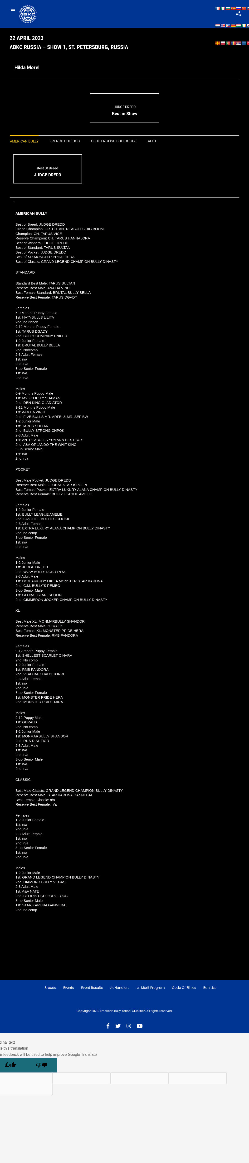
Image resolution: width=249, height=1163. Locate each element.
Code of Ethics (184, 992)
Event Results (92, 992)
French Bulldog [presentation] (71, 145)
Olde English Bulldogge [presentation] (126, 145)
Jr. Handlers (119, 992)
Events (68, 992)
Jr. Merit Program (151, 992)
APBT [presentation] (169, 145)
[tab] (26, 146)
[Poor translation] (41, 1069)
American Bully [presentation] (26, 146)
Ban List (209, 992)
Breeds (50, 992)
